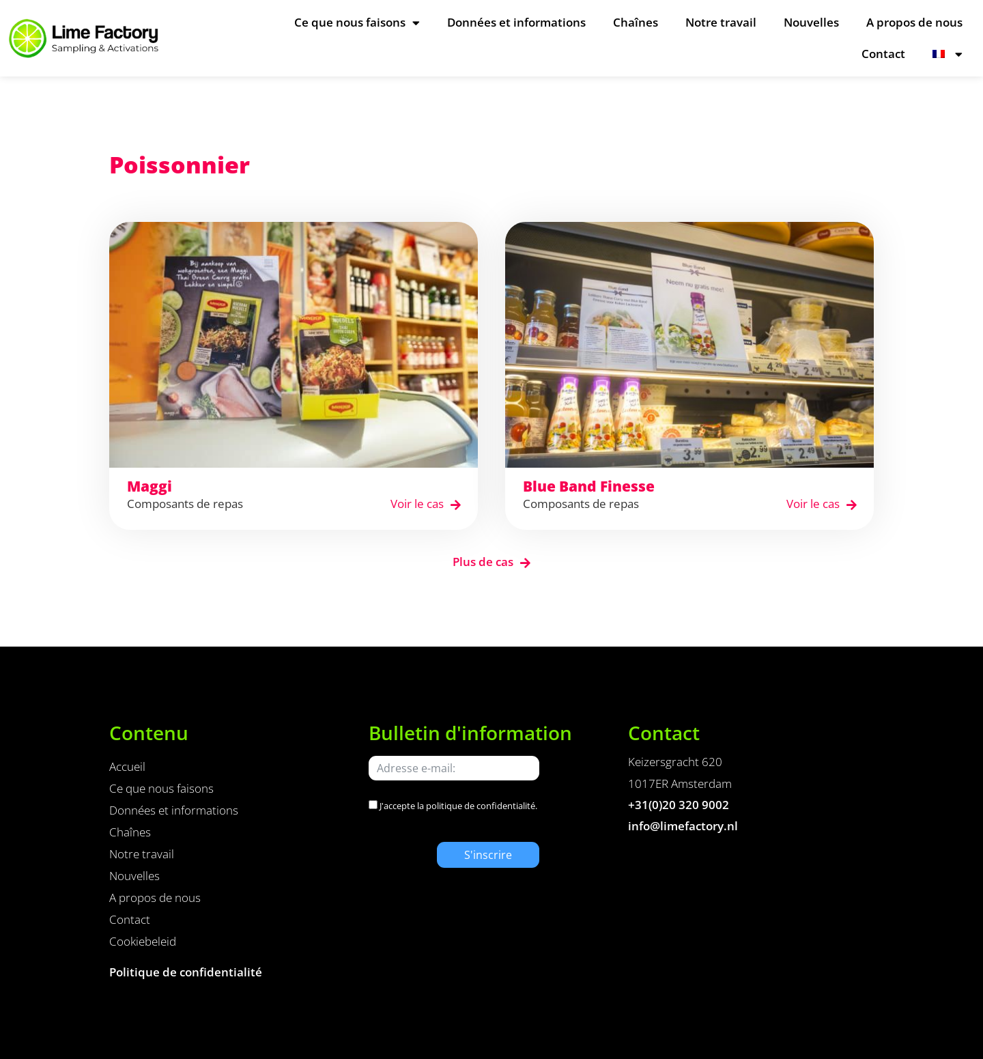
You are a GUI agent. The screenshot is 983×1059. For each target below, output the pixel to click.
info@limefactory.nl (683, 826)
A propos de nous (914, 22)
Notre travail (720, 22)
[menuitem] (947, 54)
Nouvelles (811, 22)
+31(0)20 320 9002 (678, 805)
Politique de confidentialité (185, 972)
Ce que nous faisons (357, 23)
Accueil (127, 766)
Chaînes (635, 22)
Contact (883, 53)
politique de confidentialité (480, 806)
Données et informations (516, 22)
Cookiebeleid (142, 941)
